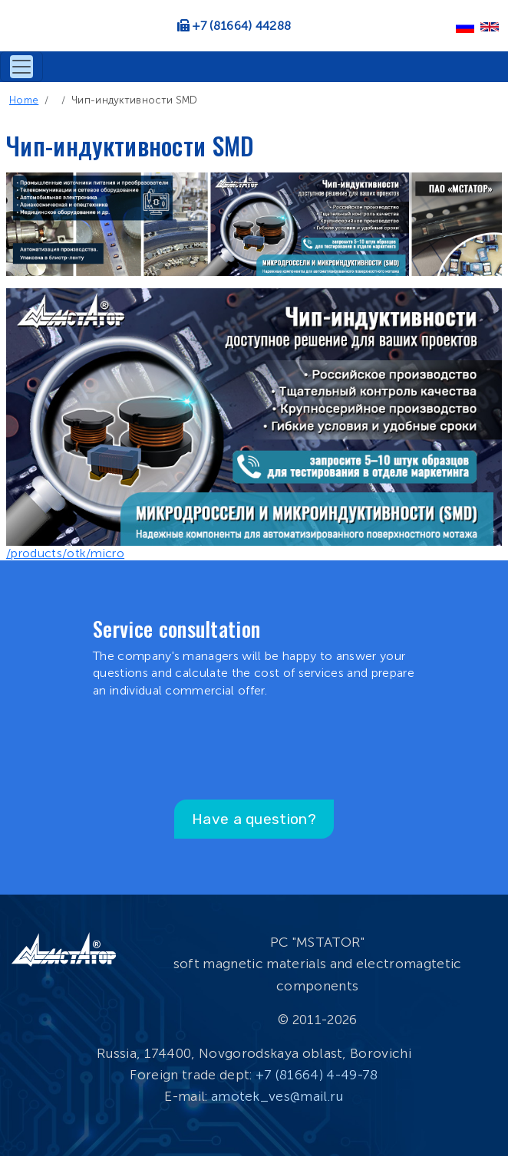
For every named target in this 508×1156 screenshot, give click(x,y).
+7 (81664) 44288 (242, 25)
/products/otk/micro (65, 553)
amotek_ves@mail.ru (277, 1096)
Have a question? (254, 819)
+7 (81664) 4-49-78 (317, 1074)
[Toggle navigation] (21, 66)
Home (23, 100)
